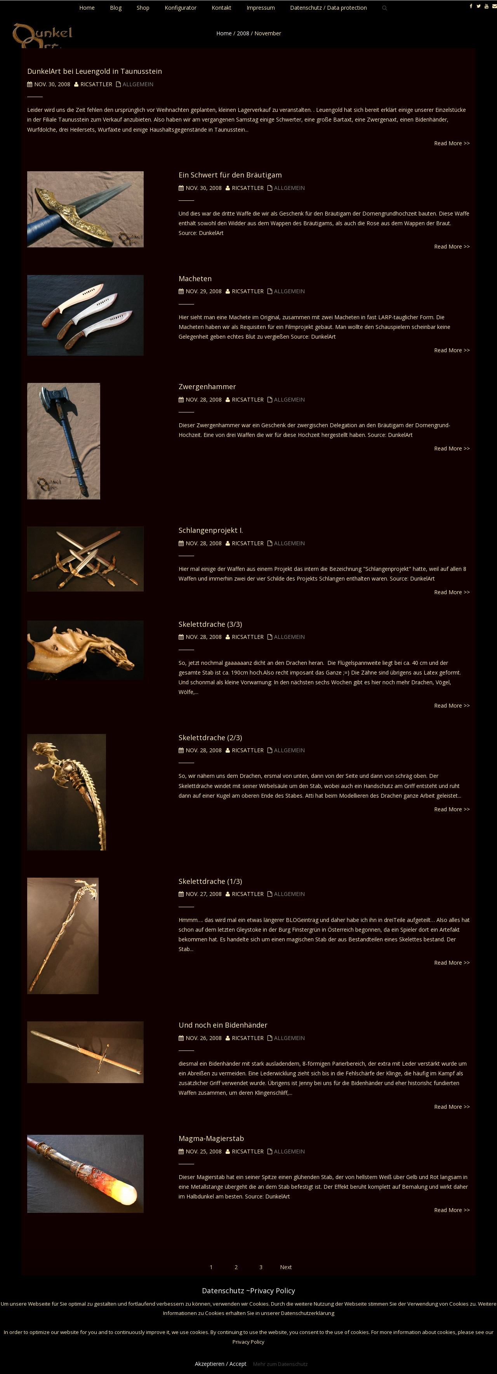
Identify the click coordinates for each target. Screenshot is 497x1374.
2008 (243, 33)
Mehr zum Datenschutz (280, 1363)
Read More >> (452, 143)
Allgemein (138, 84)
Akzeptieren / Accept (221, 1363)
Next (286, 1267)
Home (224, 33)
